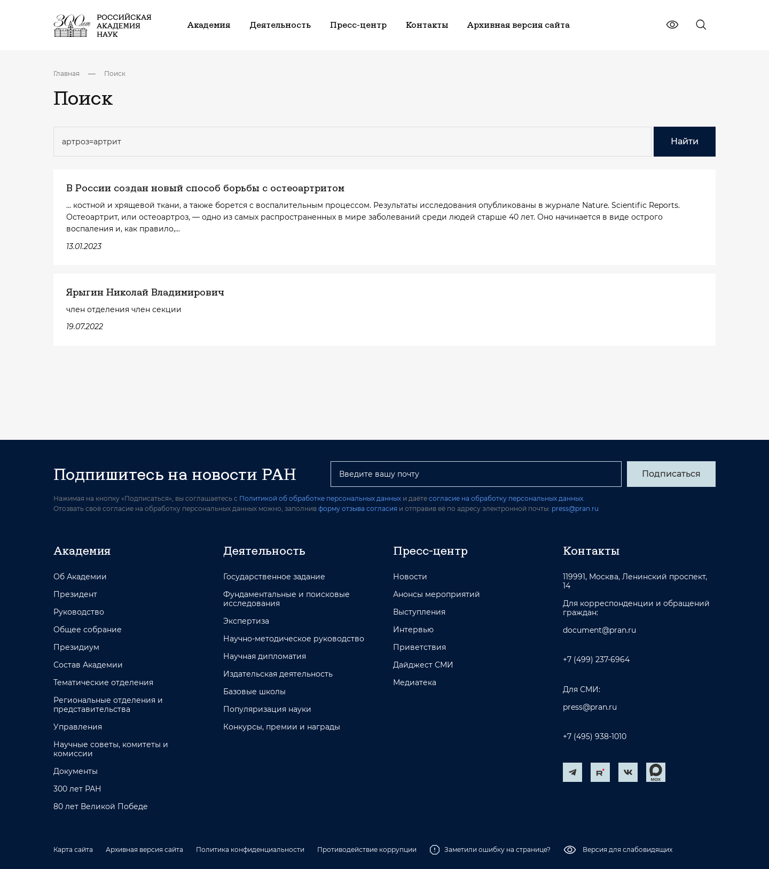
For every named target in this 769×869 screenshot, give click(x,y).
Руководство (78, 612)
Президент (75, 594)
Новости (410, 576)
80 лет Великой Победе (100, 806)
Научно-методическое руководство (293, 638)
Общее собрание (87, 629)
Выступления (419, 612)
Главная (66, 73)
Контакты (591, 550)
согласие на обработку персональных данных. (507, 498)
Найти (685, 141)
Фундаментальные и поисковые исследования (286, 599)
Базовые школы (254, 691)
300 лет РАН (77, 789)
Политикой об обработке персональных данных (320, 498)
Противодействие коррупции (367, 849)
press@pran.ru (575, 509)
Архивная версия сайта (144, 849)
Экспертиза (246, 621)
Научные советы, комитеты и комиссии (110, 749)
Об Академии (80, 576)
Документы (75, 771)
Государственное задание (274, 576)
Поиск (114, 73)
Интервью (413, 629)
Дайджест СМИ (423, 665)
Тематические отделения (103, 682)
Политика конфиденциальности (250, 849)
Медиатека (414, 682)
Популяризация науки (267, 709)
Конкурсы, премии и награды (281, 727)
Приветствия (419, 647)
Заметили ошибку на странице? (490, 849)
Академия (82, 550)
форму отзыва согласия (357, 509)
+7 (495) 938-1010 (594, 736)
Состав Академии (88, 665)
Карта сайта (73, 849)
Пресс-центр (430, 550)
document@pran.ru (599, 630)
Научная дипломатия (264, 656)
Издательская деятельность (278, 674)
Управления (77, 727)
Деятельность (264, 550)
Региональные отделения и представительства (108, 705)
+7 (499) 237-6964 (596, 659)
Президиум (76, 647)
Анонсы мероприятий (436, 594)
